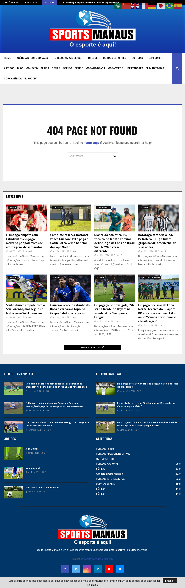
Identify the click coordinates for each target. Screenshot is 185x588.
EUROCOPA (30, 78)
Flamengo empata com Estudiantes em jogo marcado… (93, 2)
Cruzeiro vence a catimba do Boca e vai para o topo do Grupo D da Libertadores (70, 309)
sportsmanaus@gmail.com (99, 559)
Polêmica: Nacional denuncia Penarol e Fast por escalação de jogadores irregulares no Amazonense (54, 404)
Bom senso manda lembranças (42, 488)
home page (91, 142)
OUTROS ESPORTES (114, 58)
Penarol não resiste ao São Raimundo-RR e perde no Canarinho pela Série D (146, 404)
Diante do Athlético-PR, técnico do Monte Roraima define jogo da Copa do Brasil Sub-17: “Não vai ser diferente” (114, 243)
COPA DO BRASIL (95, 68)
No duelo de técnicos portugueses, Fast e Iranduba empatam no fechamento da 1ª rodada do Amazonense (56, 385)
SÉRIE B (56, 68)
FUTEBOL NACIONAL (107, 463)
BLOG (20, 68)
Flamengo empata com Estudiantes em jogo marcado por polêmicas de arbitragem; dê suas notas (24, 241)
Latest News (14, 196)
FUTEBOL (92, 58)
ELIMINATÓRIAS (155, 68)
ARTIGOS (9, 68)
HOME (7, 58)
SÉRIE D (79, 68)
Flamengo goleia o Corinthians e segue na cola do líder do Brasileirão (147, 385)
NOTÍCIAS (137, 58)
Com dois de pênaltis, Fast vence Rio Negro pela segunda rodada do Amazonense (57, 424)
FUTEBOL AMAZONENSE (67, 58)
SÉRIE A (45, 68)
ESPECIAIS (154, 58)
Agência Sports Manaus (150, 277)
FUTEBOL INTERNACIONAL (110, 479)
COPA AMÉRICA (13, 78)
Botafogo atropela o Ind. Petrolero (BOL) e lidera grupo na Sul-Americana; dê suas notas (157, 241)
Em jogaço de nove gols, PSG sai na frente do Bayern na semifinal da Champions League (114, 311)
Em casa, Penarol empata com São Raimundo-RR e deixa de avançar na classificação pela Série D (147, 424)
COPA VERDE (115, 68)
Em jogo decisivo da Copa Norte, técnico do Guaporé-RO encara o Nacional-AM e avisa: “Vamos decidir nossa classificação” (157, 313)
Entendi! (169, 580)
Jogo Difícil (31, 449)
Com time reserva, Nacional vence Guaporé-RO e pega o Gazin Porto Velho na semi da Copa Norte (69, 241)
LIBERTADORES (134, 68)
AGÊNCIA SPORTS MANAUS (32, 58)
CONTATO (32, 68)
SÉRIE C (67, 68)
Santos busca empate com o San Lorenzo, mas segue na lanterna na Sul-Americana (25, 309)
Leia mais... (93, 585)
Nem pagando (33, 468)
